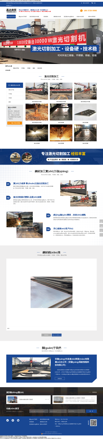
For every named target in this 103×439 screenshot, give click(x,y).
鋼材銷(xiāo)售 (57, 16)
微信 (94, 3)
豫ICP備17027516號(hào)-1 (51, 432)
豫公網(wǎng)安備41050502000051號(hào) (51, 433)
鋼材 (35, 68)
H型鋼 (29, 68)
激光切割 (40, 68)
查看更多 (46, 335)
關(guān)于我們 (23, 16)
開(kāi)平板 (17, 68)
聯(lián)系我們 (85, 3)
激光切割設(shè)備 (34, 16)
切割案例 (46, 16)
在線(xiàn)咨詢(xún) (56, 335)
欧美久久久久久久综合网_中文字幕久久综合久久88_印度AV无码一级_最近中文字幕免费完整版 (23, 437)
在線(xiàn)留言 (80, 16)
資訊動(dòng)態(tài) (69, 16)
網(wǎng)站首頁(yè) (11, 16)
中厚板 (24, 68)
